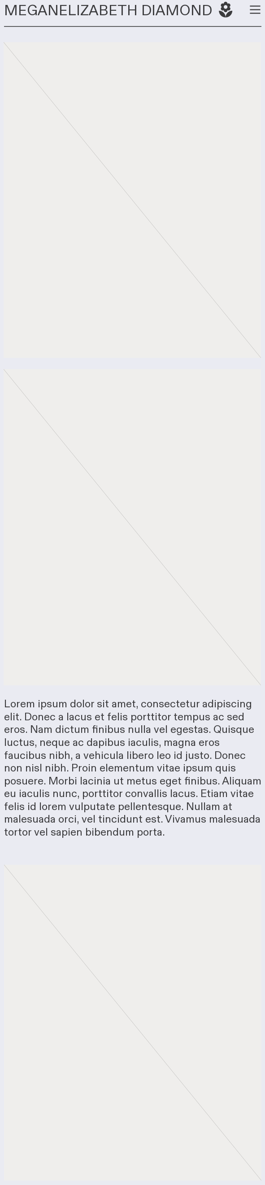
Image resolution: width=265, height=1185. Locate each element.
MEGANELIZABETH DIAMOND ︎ (119, 11)
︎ (255, 10)
